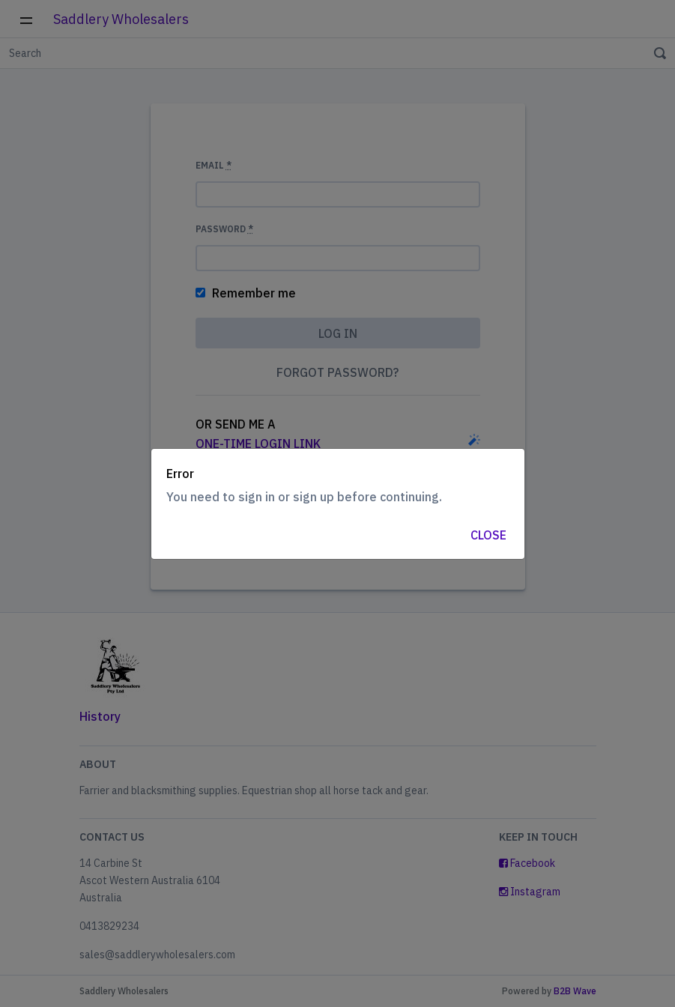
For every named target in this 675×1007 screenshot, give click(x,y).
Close (488, 534)
